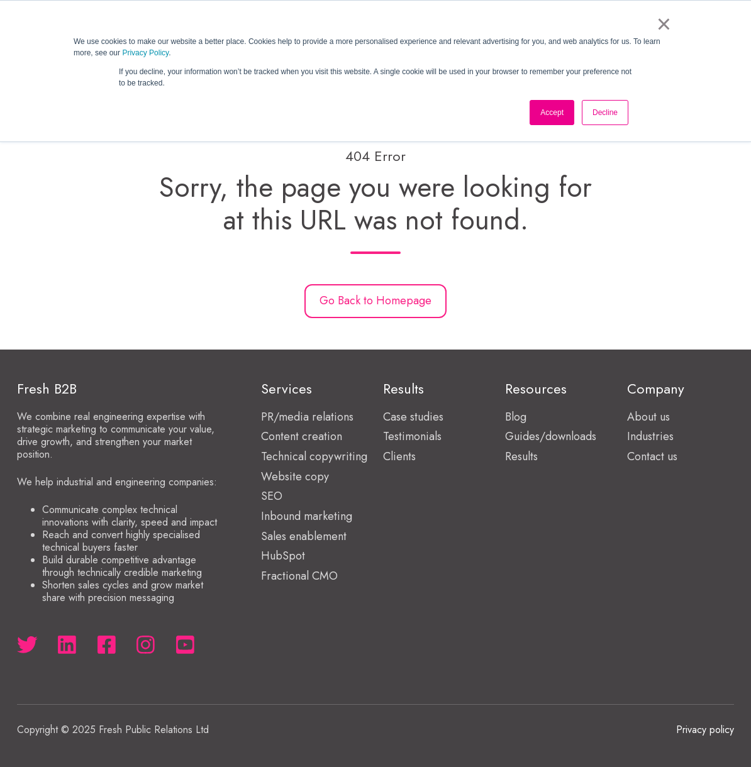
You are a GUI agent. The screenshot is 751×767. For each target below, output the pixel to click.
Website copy (295, 476)
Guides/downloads (550, 436)
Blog (515, 417)
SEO (271, 496)
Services (286, 389)
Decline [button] (605, 112)
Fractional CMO (299, 576)
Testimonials (412, 436)
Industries (650, 436)
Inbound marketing (306, 516)
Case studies (413, 417)
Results (521, 456)
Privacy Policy (145, 52)
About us (648, 417)
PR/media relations (307, 417)
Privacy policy (705, 729)
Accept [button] (552, 112)
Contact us (652, 456)
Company (655, 389)
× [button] (664, 24)
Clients (399, 456)
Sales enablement (304, 536)
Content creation (301, 436)
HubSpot (283, 556)
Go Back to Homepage (375, 300)
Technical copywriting (314, 456)
